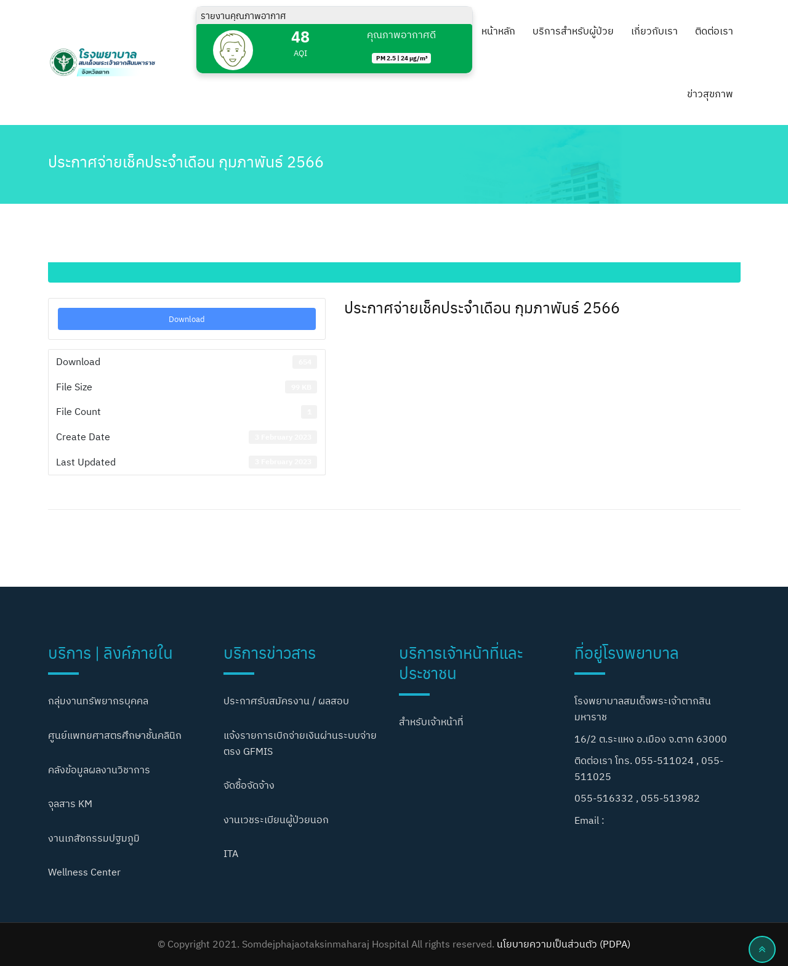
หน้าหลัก (498, 31)
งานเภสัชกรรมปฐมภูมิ (94, 838)
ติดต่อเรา (714, 31)
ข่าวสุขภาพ (710, 93)
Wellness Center (84, 872)
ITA (230, 853)
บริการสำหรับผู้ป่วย (573, 31)
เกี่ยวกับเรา (654, 31)
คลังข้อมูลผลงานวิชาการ (99, 769)
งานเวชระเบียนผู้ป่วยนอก (276, 819)
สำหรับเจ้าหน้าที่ (431, 721)
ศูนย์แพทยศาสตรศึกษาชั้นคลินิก (115, 735)
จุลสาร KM (70, 803)
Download (187, 318)
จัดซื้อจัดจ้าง (249, 785)
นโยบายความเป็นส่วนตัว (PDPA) (563, 944)
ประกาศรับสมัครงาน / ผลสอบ (286, 700)
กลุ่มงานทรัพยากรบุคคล (98, 700)
